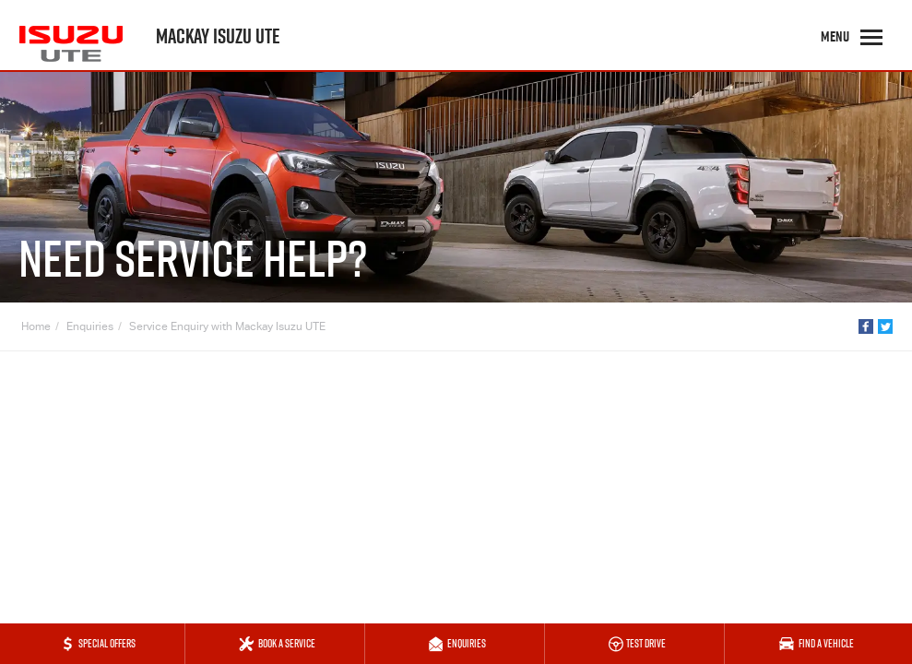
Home (36, 327)
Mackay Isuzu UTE (218, 36)
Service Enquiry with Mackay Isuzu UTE (227, 327)
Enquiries (89, 327)
